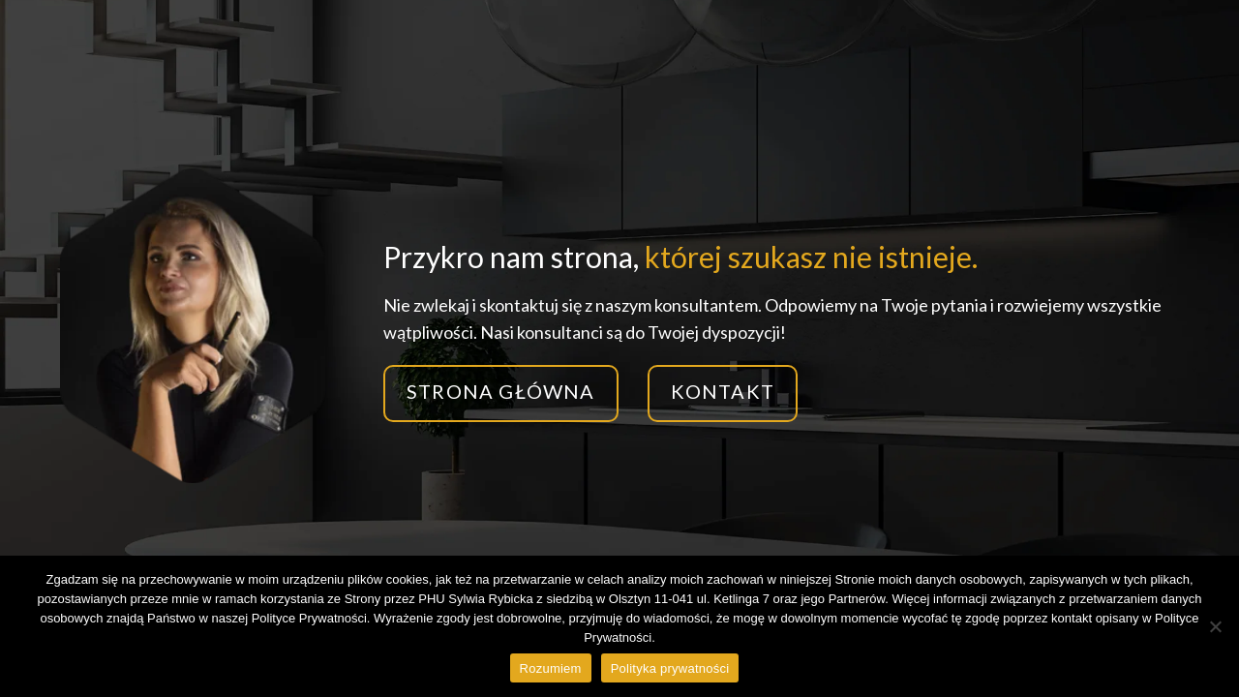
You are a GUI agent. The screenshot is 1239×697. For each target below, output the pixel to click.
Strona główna (501, 391)
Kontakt (722, 391)
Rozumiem (551, 668)
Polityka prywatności (670, 668)
